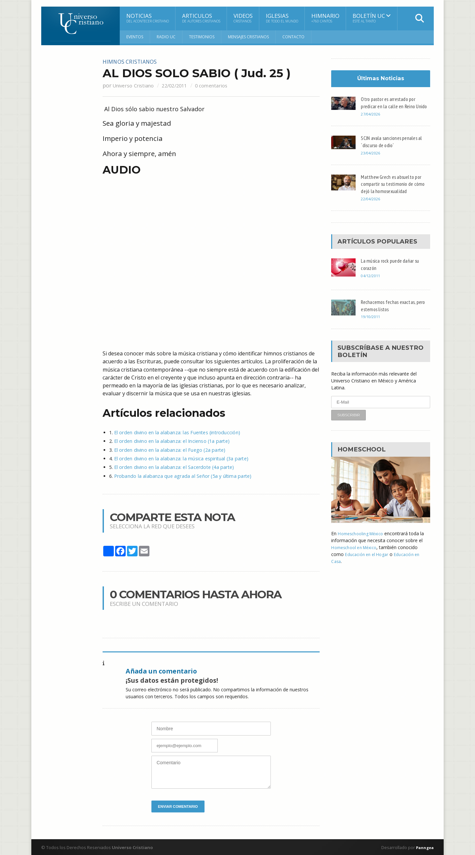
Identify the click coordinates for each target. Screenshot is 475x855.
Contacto (293, 37)
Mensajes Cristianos (248, 37)
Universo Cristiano (136, 85)
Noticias (147, 18)
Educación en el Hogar (369, 561)
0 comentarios (224, 85)
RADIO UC (166, 37)
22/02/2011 (183, 85)
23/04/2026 (372, 160)
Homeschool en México (356, 554)
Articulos (201, 18)
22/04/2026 (372, 206)
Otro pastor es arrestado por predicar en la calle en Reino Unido (391, 106)
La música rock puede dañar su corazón (393, 271)
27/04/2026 (372, 121)
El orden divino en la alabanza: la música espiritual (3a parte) (178, 458)
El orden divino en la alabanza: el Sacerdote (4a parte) (171, 466)
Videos (243, 18)
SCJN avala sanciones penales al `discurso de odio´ (394, 148)
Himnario (325, 18)
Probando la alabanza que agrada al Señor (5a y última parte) (179, 475)
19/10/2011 (372, 324)
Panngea (423, 847)
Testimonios (201, 37)
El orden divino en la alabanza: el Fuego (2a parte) (167, 449)
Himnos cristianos (133, 61)
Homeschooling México (363, 541)
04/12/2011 (372, 282)
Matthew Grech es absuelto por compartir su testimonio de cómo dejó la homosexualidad (394, 191)
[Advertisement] (67, 157)
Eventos (134, 37)
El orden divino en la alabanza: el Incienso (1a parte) (169, 441)
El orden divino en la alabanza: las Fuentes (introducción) (174, 432)
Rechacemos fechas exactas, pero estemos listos (390, 312)
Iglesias (282, 18)
